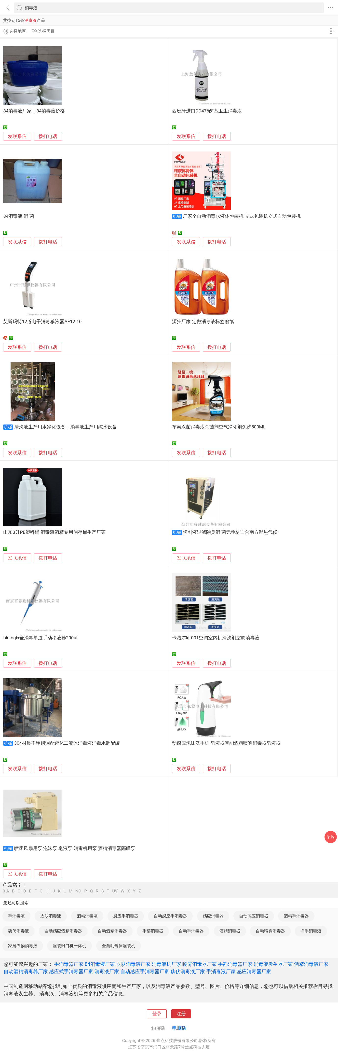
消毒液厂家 (107, 971)
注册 (181, 1013)
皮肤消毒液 (50, 916)
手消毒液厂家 (221, 971)
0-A (6, 891)
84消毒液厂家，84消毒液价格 (34, 111)
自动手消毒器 (191, 931)
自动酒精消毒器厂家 (26, 971)
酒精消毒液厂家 (311, 964)
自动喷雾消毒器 (270, 931)
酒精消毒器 (229, 931)
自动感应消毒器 (253, 916)
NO (78, 891)
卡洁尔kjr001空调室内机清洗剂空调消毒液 (215, 638)
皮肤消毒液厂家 (133, 964)
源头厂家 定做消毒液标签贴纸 (203, 321)
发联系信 (17, 136)
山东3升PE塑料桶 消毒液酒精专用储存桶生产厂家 (54, 532)
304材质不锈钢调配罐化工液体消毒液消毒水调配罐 (67, 743)
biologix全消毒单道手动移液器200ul (40, 638)
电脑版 (179, 1028)
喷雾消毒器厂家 (199, 964)
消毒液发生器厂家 (273, 964)
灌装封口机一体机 (69, 945)
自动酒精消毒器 (112, 931)
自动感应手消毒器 (170, 916)
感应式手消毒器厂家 (71, 971)
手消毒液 (16, 916)
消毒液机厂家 (166, 964)
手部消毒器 (152, 931)
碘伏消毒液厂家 (188, 971)
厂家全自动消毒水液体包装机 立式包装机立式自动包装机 (242, 216)
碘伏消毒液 (18, 931)
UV (115, 891)
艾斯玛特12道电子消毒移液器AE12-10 (42, 321)
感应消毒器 (213, 916)
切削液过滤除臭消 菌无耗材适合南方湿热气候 (230, 532)
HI (47, 891)
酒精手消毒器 (296, 916)
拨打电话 (48, 136)
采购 (331, 837)
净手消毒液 (310, 931)
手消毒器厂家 (68, 964)
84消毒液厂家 (100, 964)
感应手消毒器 (125, 916)
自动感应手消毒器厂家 (144, 971)
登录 (157, 1013)
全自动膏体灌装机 (118, 945)
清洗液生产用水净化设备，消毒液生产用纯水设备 (65, 427)
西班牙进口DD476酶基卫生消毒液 (207, 111)
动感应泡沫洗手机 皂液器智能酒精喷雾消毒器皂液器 (226, 743)
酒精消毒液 (87, 916)
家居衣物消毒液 (22, 945)
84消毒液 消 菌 (18, 216)
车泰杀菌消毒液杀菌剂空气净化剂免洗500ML (219, 427)
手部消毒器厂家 (235, 964)
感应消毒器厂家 (254, 971)
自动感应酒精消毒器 (63, 931)
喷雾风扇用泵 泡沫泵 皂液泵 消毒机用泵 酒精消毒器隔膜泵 (74, 848)
